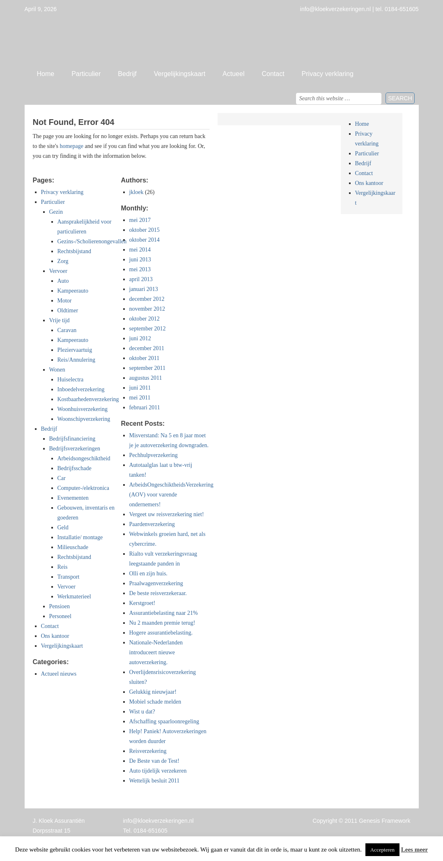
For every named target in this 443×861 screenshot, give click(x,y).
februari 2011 (144, 407)
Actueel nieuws (59, 674)
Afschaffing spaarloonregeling (164, 721)
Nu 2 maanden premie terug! (162, 623)
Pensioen (59, 606)
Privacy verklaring (327, 73)
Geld (63, 527)
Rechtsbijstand (74, 251)
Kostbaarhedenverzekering (88, 399)
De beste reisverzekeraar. (158, 593)
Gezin (56, 212)
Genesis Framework (384, 820)
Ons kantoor (55, 636)
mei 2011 (140, 398)
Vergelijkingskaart (179, 73)
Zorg (63, 261)
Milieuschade (72, 547)
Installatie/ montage (80, 537)
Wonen (57, 370)
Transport (68, 577)
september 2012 (147, 328)
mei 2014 (140, 250)
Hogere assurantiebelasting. (161, 633)
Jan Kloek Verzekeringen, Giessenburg (222, 39)
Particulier (86, 73)
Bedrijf (127, 73)
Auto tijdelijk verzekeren (158, 771)
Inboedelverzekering (81, 389)
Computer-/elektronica (83, 488)
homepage (71, 146)
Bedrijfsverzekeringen (74, 449)
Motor (64, 301)
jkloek (136, 192)
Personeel (60, 616)
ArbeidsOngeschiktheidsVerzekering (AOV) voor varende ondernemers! (171, 495)
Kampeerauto (72, 291)
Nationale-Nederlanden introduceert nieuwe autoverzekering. (156, 652)
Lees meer (414, 849)
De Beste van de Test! (154, 761)
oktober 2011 (144, 358)
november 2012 (147, 309)
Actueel (233, 73)
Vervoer (58, 271)
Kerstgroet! (142, 603)
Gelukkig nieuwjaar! (153, 692)
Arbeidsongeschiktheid (83, 458)
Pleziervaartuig (74, 350)
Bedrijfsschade (74, 468)
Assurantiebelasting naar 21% (163, 613)
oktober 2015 (144, 230)
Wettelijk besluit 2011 (154, 781)
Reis (62, 567)
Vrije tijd (59, 320)
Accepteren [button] (382, 850)
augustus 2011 (145, 378)
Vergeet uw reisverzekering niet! (166, 514)
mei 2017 (140, 220)
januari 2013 (143, 289)
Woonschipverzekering (83, 419)
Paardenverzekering (152, 524)
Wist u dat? (142, 712)
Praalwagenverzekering (156, 583)
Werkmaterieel (74, 596)
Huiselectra (70, 379)
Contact (273, 73)
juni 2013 (140, 259)
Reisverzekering (148, 751)
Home (46, 73)
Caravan (67, 330)
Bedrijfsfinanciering (72, 439)
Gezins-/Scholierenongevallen (92, 241)
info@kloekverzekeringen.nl (158, 820)
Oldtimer (67, 310)
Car (61, 478)
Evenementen (73, 498)
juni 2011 (140, 388)
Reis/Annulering (76, 360)
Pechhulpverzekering (153, 455)
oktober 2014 (144, 240)
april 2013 (141, 279)
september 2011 (147, 368)
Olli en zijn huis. (148, 573)
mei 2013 (140, 269)
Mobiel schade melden (155, 702)
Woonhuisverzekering (82, 409)
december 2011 (146, 348)
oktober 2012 (144, 319)
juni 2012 (140, 338)
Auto (63, 281)
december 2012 (147, 299)
